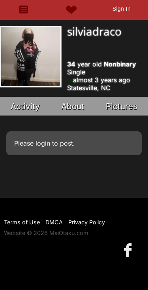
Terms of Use (22, 222)
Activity (25, 106)
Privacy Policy (86, 222)
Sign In (121, 9)
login (43, 143)
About (72, 106)
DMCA (54, 222)
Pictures (121, 106)
